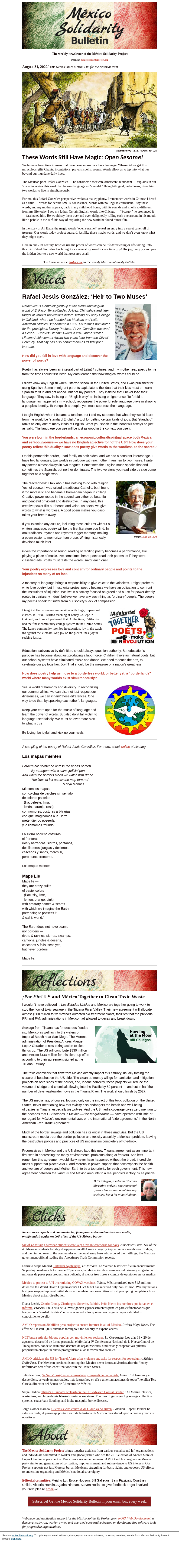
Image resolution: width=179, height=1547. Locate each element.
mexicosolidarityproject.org (94, 60)
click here (15, 1538)
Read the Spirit (149, 537)
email (49, 1489)
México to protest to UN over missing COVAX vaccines (58, 1282)
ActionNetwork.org (22, 1535)
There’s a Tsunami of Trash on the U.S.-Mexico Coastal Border (82, 1392)
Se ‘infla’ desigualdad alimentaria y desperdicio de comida (80, 1375)
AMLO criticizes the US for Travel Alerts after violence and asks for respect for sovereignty (82, 1358)
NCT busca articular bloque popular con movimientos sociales (62, 1337)
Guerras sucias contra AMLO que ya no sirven (81, 1409)
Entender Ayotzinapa (67, 1266)
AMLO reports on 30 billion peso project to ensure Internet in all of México (71, 1325)
